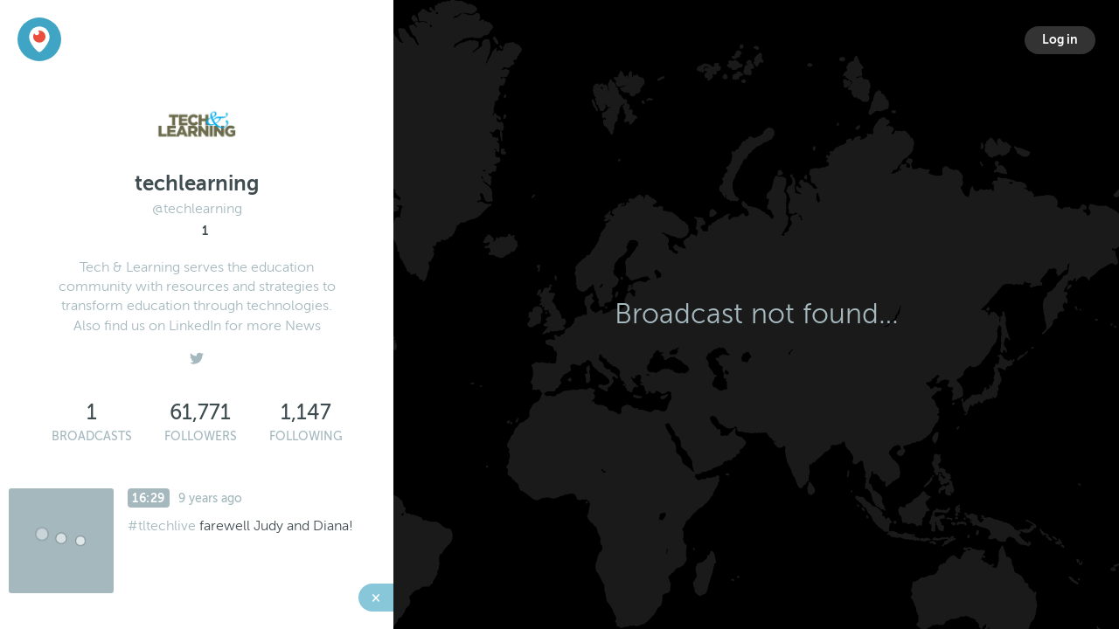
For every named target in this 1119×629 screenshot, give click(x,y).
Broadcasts (92, 436)
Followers (200, 436)
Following (306, 436)
